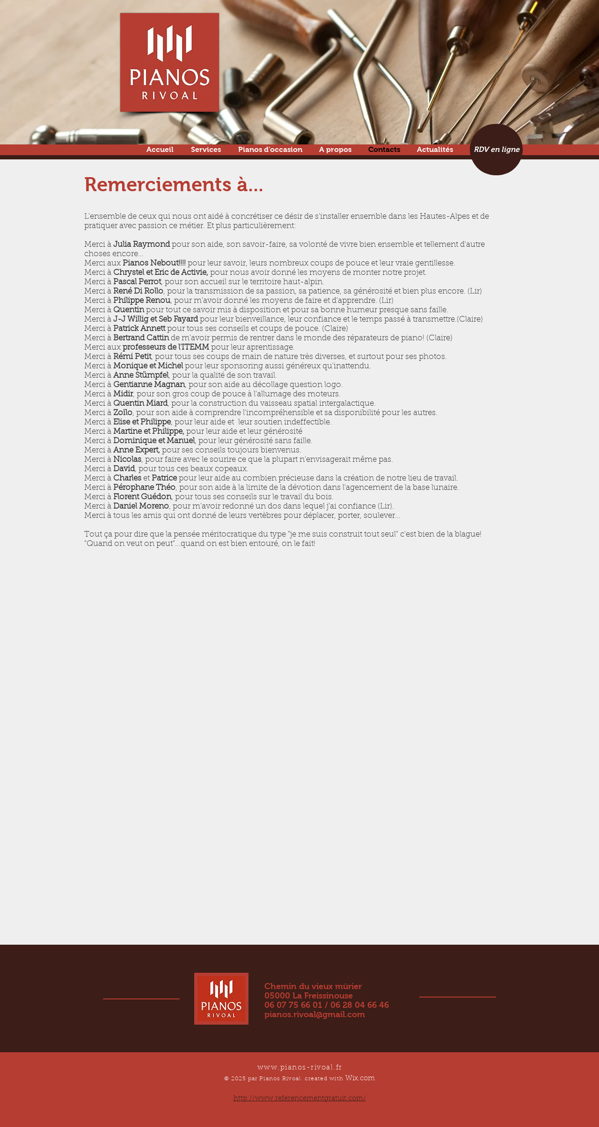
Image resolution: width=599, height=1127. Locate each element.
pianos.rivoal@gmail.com (314, 1014)
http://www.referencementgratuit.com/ (300, 1098)
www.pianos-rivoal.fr (300, 1067)
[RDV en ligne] (496, 149)
